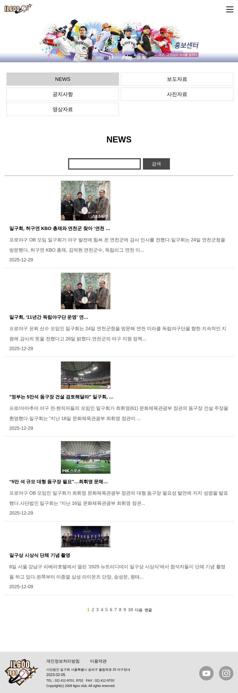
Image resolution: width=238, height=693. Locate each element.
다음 (138, 610)
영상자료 (63, 109)
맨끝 (148, 610)
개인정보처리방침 (63, 661)
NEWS (62, 79)
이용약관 (98, 661)
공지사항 (63, 94)
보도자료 (177, 79)
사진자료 (177, 94)
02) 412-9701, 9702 (69, 680)
